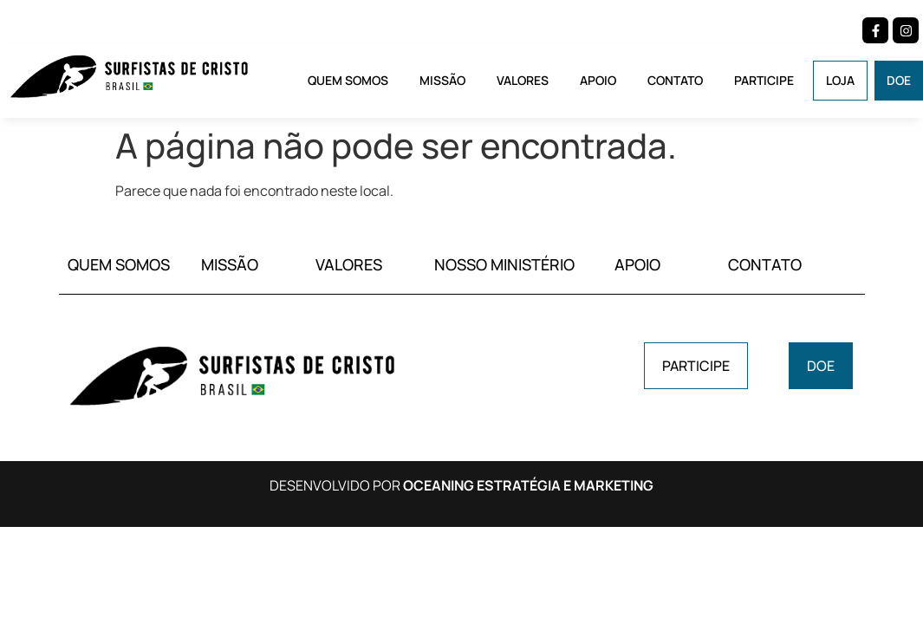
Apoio (598, 80)
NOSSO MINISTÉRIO (504, 264)
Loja (840, 80)
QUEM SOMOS (119, 264)
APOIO (637, 264)
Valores (523, 80)
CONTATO (765, 264)
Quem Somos (348, 80)
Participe (764, 80)
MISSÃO (229, 264)
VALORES (348, 264)
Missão (442, 80)
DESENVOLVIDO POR (461, 485)
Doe (899, 80)
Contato (675, 80)
